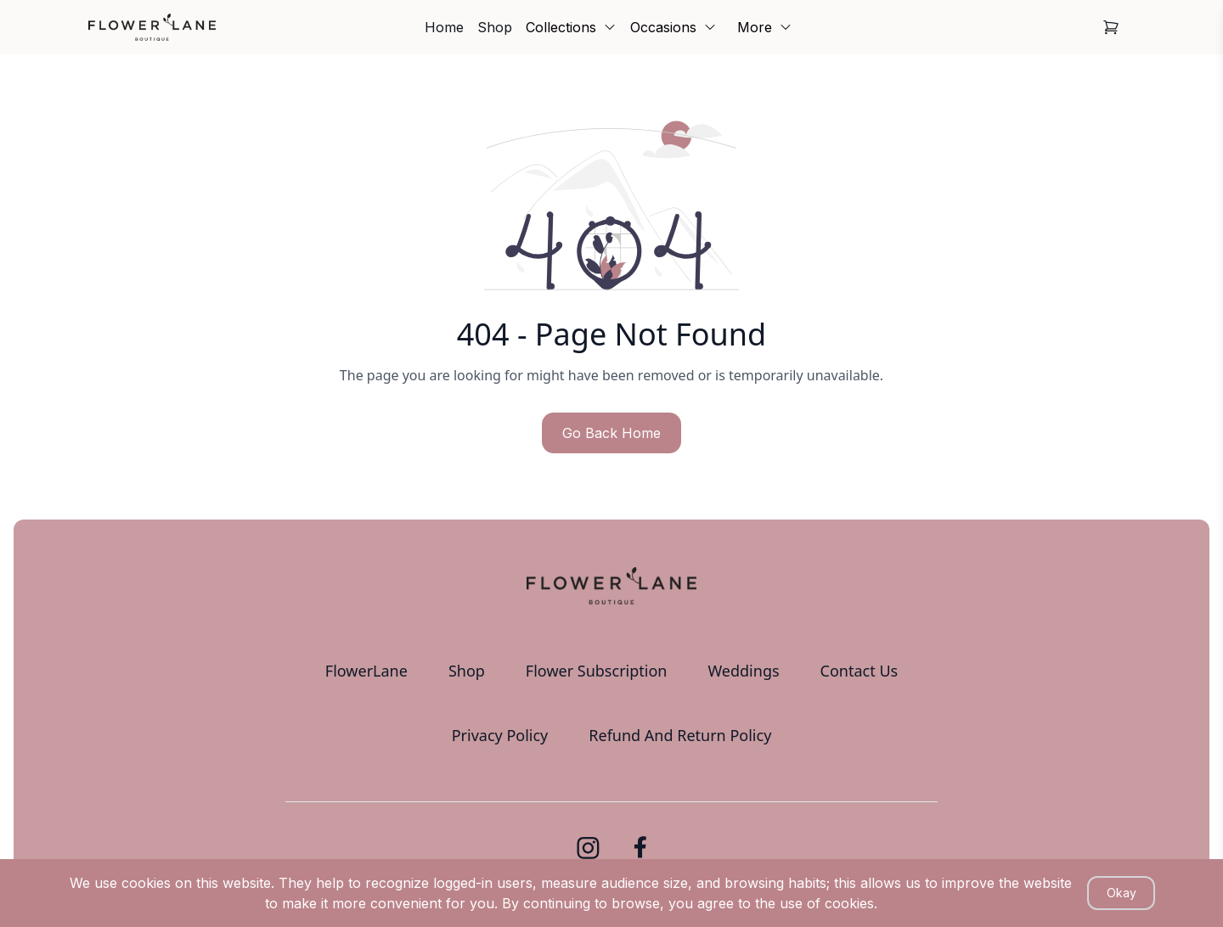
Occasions (673, 27)
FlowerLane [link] (366, 670)
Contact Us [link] (859, 670)
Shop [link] (494, 27)
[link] (152, 28)
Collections (571, 27)
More (764, 27)
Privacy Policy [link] (500, 735)
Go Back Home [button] (611, 432)
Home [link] (444, 27)
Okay (1121, 892)
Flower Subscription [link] (597, 670)
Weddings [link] (743, 670)
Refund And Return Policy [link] (680, 735)
